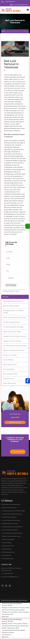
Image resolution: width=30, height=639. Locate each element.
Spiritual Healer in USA (11, 291)
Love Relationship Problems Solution (15, 345)
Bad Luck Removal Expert (11, 306)
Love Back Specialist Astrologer (13, 327)
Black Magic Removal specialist (13, 301)
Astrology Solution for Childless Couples (13, 312)
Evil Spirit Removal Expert (11, 322)
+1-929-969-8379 (9, 1)
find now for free (15, 422)
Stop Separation (8, 378)
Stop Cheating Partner (10, 374)
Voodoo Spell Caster (9, 383)
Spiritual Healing (8, 369)
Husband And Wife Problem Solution (14, 336)
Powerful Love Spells (10, 355)
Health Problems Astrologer (12, 331)
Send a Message (11, 285)
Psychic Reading (8, 360)
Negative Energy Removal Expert (13, 350)
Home (3, 31)
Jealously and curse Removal (12, 341)
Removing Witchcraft (10, 364)
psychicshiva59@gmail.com (20, 4)
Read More (5, 499)
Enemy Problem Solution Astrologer (14, 317)
